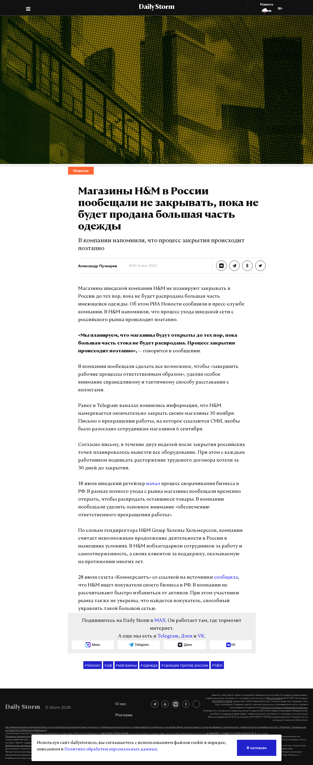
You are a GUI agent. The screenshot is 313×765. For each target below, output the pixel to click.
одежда (149, 665)
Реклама (124, 714)
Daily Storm (156, 7)
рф (108, 665)
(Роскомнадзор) (274, 698)
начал (153, 483)
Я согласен (257, 747)
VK (201, 636)
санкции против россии (184, 665)
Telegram (168, 636)
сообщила (226, 577)
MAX (160, 620)
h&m (217, 665)
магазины (126, 665)
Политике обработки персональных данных (110, 749)
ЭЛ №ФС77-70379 (222, 701)
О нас (120, 703)
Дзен (186, 636)
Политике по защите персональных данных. (284, 707)
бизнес (93, 665)
